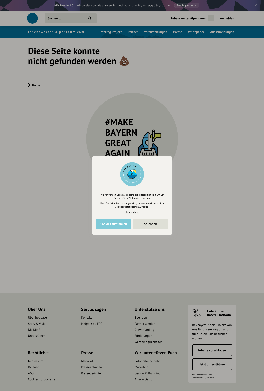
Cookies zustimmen (113, 224)
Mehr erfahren (132, 212)
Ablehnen (150, 224)
